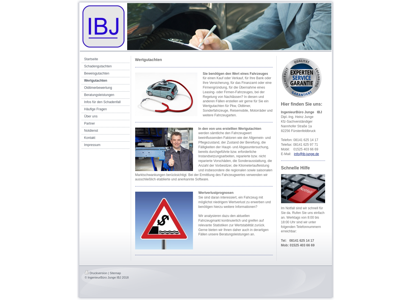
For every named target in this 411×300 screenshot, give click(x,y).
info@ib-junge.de (306, 154)
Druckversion (96, 273)
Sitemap (115, 273)
